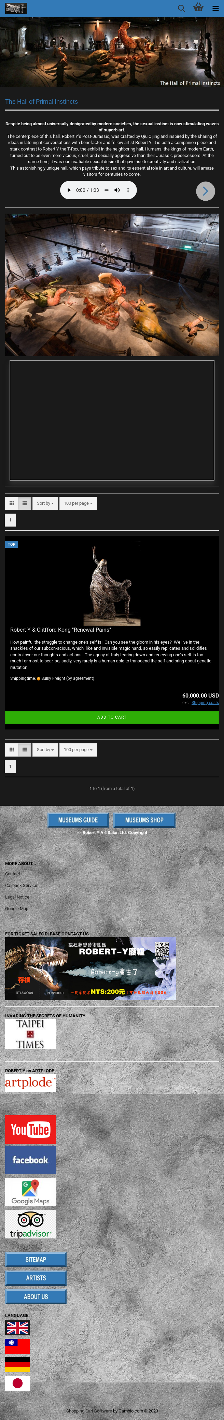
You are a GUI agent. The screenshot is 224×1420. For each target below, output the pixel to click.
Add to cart (112, 717)
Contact (12, 873)
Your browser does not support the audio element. (98, 190)
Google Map (16, 908)
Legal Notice (17, 897)
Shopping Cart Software (89, 1411)
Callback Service (21, 885)
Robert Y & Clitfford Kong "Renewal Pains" (60, 630)
